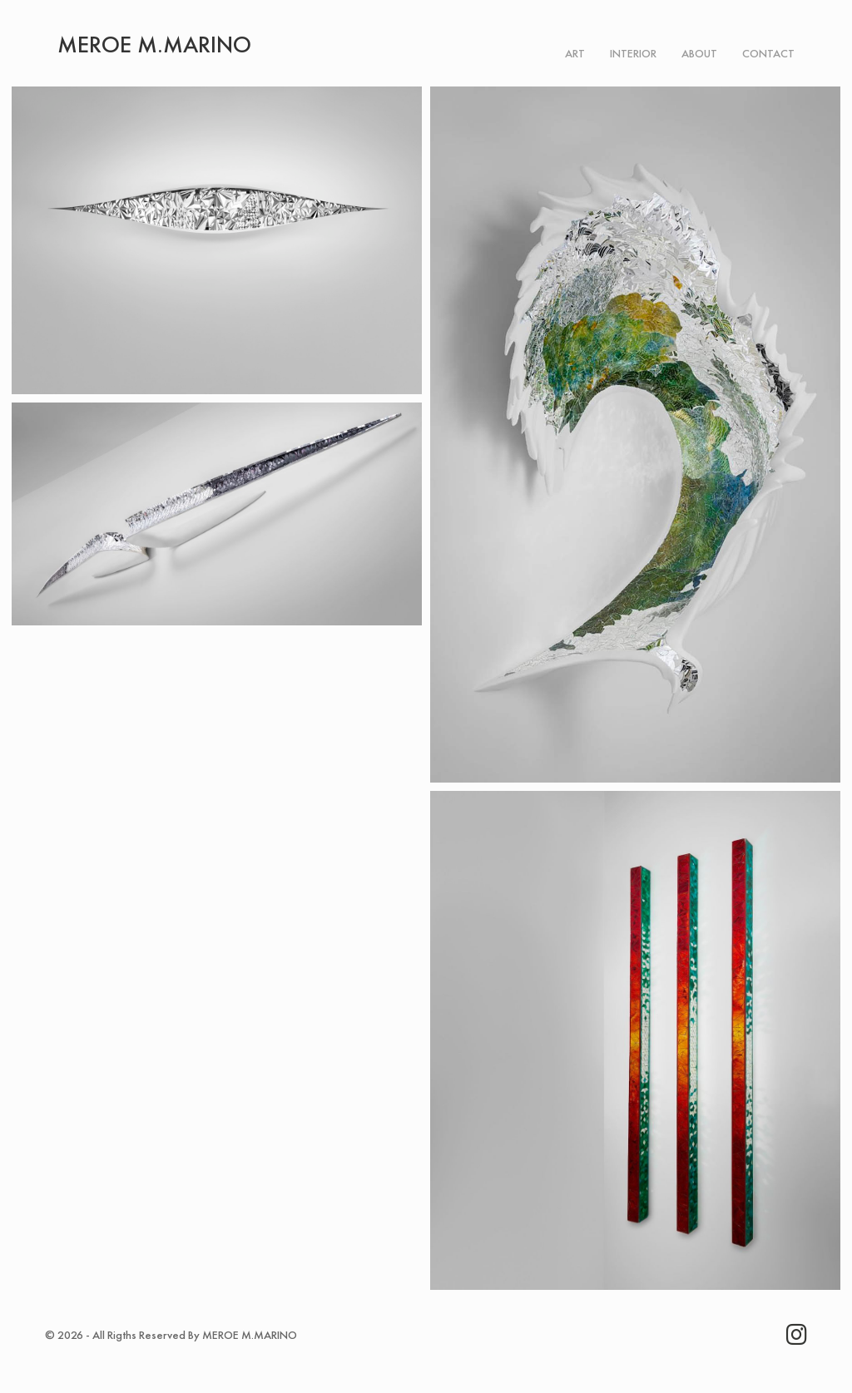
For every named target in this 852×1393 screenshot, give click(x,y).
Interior (633, 53)
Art (575, 53)
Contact (768, 53)
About (699, 53)
